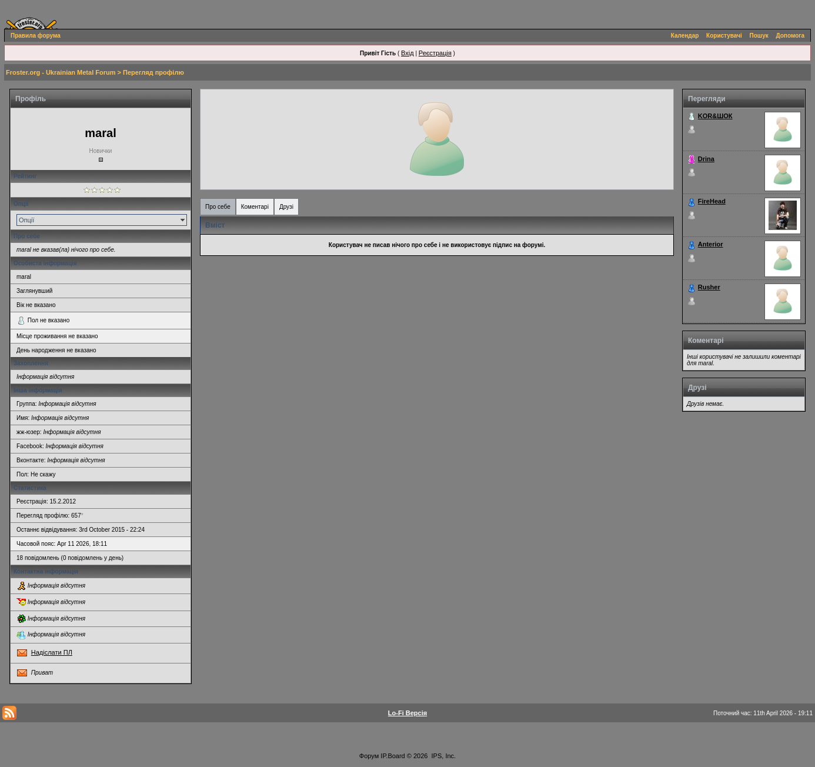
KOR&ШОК (715, 115)
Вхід (407, 52)
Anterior (710, 244)
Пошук (759, 35)
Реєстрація (435, 52)
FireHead (712, 201)
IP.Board (392, 755)
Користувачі (724, 35)
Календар (685, 35)
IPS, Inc (443, 755)
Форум (369, 755)
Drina (706, 158)
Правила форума (36, 35)
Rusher (709, 287)
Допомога (790, 35)
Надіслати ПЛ (51, 652)
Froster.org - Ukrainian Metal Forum (60, 72)
